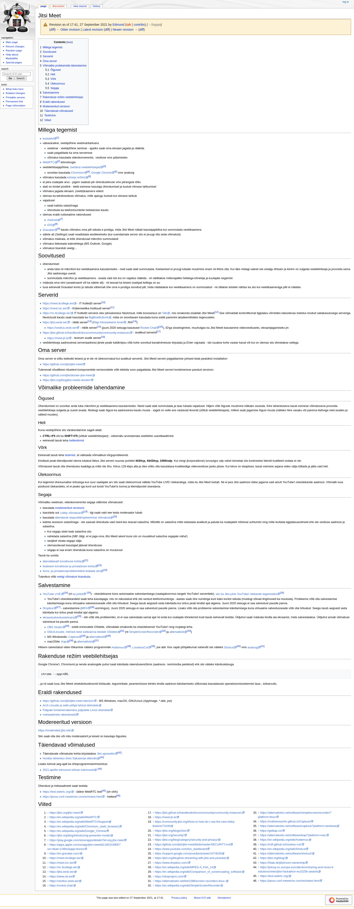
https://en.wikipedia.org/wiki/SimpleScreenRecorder (187, 885)
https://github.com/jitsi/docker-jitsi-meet (67, 375)
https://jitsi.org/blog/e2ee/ (171, 830)
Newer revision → (125, 29)
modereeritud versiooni (69, 508)
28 (92, 607)
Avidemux (118, 647)
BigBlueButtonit (98, 317)
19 (86, 511)
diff (52, 29)
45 (104, 790)
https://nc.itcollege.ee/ (56, 313)
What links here (14, 89)
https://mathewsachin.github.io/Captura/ (285, 821)
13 (90, 321)
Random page (14, 50)
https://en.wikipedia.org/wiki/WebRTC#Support (78, 821)
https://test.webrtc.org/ (57, 791)
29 (79, 616)
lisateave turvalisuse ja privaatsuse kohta (69, 566)
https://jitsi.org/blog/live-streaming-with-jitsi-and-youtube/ (190, 858)
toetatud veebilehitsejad (85, 167)
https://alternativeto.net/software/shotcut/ (286, 853)
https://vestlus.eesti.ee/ (61, 327)
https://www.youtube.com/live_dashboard (181, 849)
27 (58, 607)
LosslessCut (140, 647)
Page (43, 6)
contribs (139, 24)
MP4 (84, 608)
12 (216, 312)
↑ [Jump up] (48, 812)
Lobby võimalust (70, 512)
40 (239, 646)
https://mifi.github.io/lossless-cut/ (280, 844)
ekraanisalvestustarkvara (58, 617)
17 (158, 331)
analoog (252, 647)
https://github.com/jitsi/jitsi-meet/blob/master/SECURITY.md (192, 844)
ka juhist (78, 594)
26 (282, 592)
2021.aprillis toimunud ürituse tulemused (68, 769)
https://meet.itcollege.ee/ (58, 303)
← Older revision (68, 29)
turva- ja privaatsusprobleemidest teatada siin (71, 571)
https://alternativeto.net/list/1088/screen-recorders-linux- (190, 881)
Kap (63, 641)
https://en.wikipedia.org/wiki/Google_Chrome (77, 831)
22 (100, 565)
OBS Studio (54, 627)
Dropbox (48, 608)
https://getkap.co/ (271, 830)
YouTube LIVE (52, 594)
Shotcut (229, 647)
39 (153, 646)
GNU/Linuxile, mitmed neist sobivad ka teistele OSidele (82, 632)
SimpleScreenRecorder (144, 632)
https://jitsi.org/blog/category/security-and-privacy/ (186, 839)
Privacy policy (179, 897)
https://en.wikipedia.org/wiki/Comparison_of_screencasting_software (198, 871)
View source (80, 6)
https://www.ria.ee (60, 876)
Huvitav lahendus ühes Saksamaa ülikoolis (70, 758)
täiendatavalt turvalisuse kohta (62, 561)
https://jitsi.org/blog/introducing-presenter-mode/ (79, 835)
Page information (15, 105)
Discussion (58, 6)
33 (189, 630)
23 (105, 570)
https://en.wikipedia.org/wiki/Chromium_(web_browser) (84, 826)
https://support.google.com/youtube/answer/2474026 (188, 853)
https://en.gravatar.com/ (64, 853)
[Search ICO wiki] (16, 74)
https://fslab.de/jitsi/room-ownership (282, 862)
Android (52, 220)
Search (5, 68)
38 (129, 646)
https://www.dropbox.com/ (171, 862)
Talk (164, 313)
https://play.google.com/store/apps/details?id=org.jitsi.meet (86, 840)
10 (103, 302)
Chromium (77, 172)
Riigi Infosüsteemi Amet (108, 322)
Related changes (15, 93)
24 (66, 592)
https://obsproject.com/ (169, 876)
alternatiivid (177, 632)
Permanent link (14, 101)
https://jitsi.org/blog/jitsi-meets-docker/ (67, 380)
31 (122, 630)
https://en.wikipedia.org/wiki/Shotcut (282, 849)
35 (109, 635)
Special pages (14, 62)
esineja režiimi (76, 177)
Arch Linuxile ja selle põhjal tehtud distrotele (70, 705)
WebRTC (48, 162)
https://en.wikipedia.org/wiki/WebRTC (73, 817)
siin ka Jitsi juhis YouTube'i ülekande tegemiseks (246, 594)
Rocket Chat (148, 327)
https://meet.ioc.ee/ (55, 308)
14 (135, 321)
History (96, 6)
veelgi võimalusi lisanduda (73, 576)
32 (164, 630)
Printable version (15, 97)
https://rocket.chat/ (61, 885)
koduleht (48, 138)
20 (115, 516)
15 (99, 326)
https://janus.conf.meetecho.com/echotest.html (72, 796)
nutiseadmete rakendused (59, 714)
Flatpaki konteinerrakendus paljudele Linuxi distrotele (76, 710)
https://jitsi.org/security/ (169, 835)
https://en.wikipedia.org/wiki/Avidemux (284, 839)
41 (263, 646)
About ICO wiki (202, 897)
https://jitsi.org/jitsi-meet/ (64, 812)
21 (86, 560)
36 (71, 640)
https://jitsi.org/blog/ (272, 858)
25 (89, 592)
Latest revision (93, 29)
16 (161, 326)
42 (120, 752)
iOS (49, 225)
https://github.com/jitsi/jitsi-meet (62, 364)
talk (128, 24)
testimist (70, 455)
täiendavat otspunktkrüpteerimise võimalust (82, 517)
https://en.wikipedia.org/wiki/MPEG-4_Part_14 (184, 867)
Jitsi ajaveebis (106, 753)
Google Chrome (101, 172)
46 (118, 795)
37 (97, 640)
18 (103, 336)
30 (67, 625)
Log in (346, 1)
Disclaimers (224, 897)
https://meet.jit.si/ (58, 338)
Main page (12, 42)
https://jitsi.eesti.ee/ (55, 322)
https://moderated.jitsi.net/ (54, 730)
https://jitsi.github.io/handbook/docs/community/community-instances (86, 332)
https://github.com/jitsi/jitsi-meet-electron (68, 700)
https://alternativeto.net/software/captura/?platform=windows (298, 826)
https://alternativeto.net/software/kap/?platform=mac (293, 835)
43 (102, 757)
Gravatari (48, 230)
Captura (73, 636)
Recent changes (15, 46)
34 (84, 635)
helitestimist (76, 440)
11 (112, 307)
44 (100, 768)
